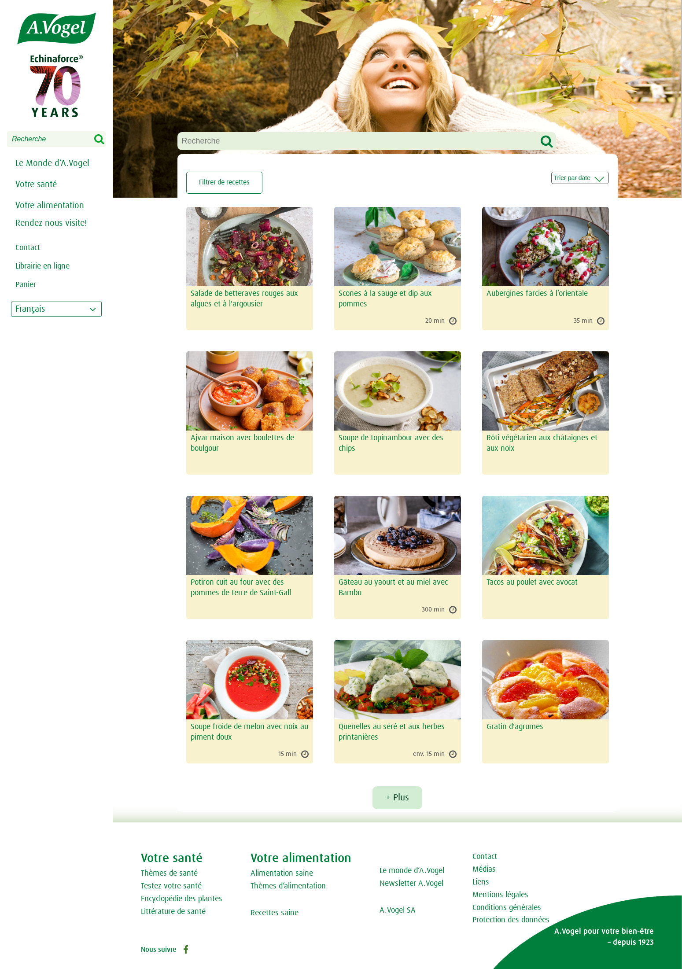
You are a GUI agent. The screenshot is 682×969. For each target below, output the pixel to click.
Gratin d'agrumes (515, 727)
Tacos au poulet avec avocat (532, 582)
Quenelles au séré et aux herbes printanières (392, 732)
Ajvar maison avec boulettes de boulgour (242, 443)
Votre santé (36, 184)
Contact (484, 857)
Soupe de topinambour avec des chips (391, 443)
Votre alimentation (49, 205)
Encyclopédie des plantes (181, 899)
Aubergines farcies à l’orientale (537, 294)
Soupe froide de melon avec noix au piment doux (249, 732)
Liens (480, 882)
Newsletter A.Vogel (411, 884)
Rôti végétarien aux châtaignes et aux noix (542, 443)
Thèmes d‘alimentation (288, 886)
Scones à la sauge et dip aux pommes (385, 299)
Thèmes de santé (169, 873)
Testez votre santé (171, 886)
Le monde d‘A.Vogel (412, 871)
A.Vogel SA (398, 910)
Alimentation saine (282, 873)
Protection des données (510, 920)
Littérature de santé (173, 912)
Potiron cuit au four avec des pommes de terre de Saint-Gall (241, 587)
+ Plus (397, 798)
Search (105, 139)
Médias (484, 869)
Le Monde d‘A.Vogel (52, 163)
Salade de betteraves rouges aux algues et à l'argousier (244, 299)
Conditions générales (506, 908)
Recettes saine (275, 913)
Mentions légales (500, 895)
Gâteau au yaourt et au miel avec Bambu (393, 587)
